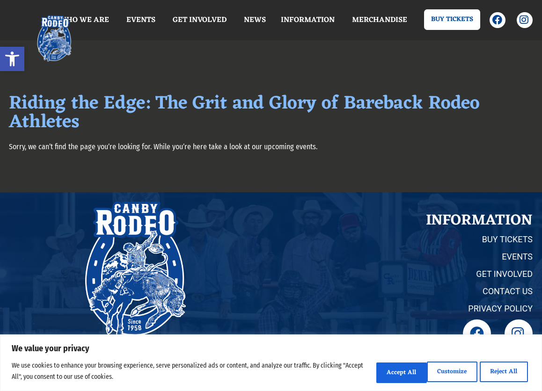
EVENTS (517, 256)
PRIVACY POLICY (500, 308)
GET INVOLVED (504, 274)
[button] (12, 59)
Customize (379, 371)
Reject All (440, 371)
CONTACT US (508, 291)
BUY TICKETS (507, 239)
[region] (271, 363)
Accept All (501, 371)
